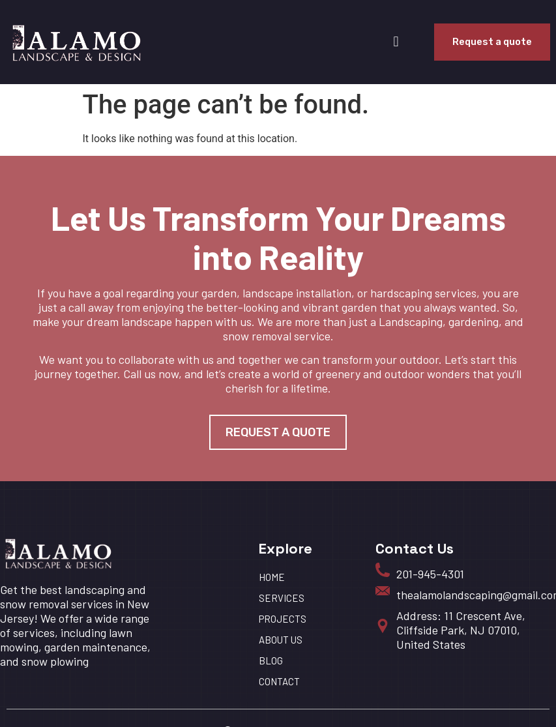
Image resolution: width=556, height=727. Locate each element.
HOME (272, 577)
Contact (279, 681)
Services (281, 598)
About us (280, 639)
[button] (396, 42)
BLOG (271, 660)
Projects (282, 619)
